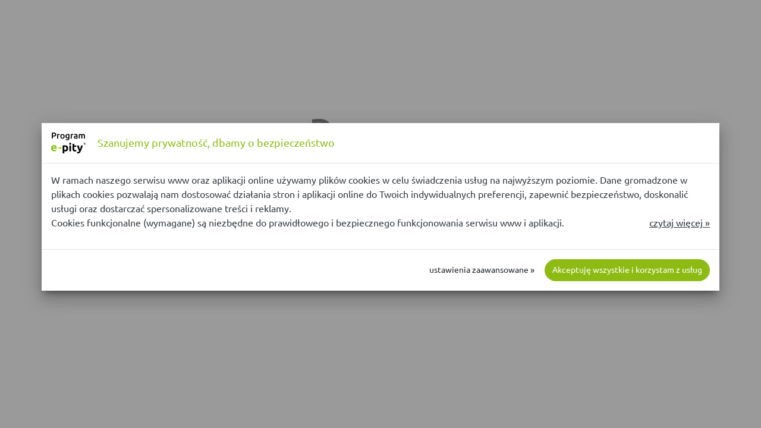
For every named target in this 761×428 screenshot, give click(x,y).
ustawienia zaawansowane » (481, 270)
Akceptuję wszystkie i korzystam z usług (627, 270)
